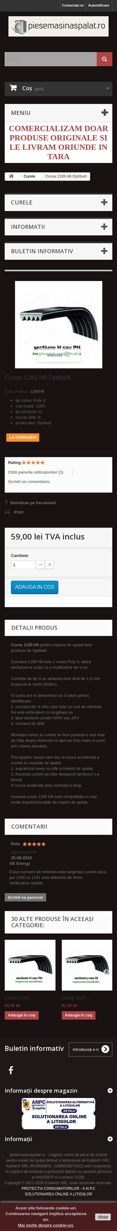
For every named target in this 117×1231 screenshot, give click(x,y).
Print (18, 512)
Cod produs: (17, 391)
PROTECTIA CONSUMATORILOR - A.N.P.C (58, 1188)
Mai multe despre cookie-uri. (46, 1225)
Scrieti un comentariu (29, 481)
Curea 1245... (76, 997)
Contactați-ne (73, 5)
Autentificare (98, 5)
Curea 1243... (19, 997)
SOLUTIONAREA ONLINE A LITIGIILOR (58, 1194)
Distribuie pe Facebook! (33, 502)
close (103, 1216)
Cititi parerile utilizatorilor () (35, 472)
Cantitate (19, 555)
